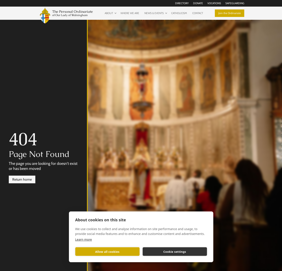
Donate (198, 3)
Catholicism (179, 13)
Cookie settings (174, 252)
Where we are (129, 13)
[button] (110, 13)
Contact (197, 13)
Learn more (83, 239)
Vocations (214, 3)
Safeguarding (234, 3)
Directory (182, 3)
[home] (65, 15)
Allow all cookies (107, 252)
